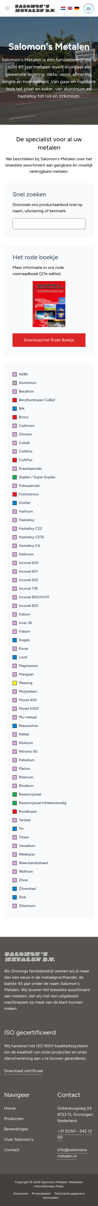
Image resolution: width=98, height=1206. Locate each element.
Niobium (23, 743)
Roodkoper (25, 811)
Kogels (21, 640)
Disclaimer (21, 1193)
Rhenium (23, 777)
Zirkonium (24, 906)
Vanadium (24, 846)
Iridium (21, 631)
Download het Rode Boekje (49, 339)
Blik (19, 408)
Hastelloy (23, 520)
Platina (21, 768)
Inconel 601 (25, 571)
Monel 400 (25, 700)
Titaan (21, 837)
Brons (20, 417)
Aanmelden (51, 1198)
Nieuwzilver (25, 726)
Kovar (20, 648)
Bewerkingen (16, 1129)
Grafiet (21, 503)
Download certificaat (23, 1070)
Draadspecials (27, 468)
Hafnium (23, 511)
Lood (20, 657)
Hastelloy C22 (27, 528)
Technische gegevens (69, 1193)
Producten (14, 1118)
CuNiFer (22, 460)
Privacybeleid (41, 1193)
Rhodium (23, 786)
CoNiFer (23, 451)
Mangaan (23, 674)
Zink (19, 897)
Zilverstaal (24, 888)
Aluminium (24, 383)
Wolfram (23, 871)
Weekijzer (24, 854)
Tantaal (22, 820)
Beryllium (23, 391)
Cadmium (24, 425)
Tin (18, 828)
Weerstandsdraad (30, 863)
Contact (12, 1149)
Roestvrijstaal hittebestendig (39, 803)
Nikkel (21, 734)
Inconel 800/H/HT (31, 597)
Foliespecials (26, 485)
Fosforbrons (26, 494)
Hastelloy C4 (26, 546)
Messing (22, 683)
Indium (21, 614)
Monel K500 (26, 708)
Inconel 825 (25, 606)
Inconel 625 (25, 580)
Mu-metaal (25, 717)
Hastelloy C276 (28, 537)
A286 (20, 374)
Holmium (23, 554)
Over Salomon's (18, 1139)
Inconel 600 (26, 563)
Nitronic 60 (25, 751)
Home (10, 1108)
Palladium (23, 760)
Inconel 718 (25, 588)
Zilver (20, 880)
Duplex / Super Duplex (34, 477)
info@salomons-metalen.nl (72, 1152)
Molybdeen (25, 691)
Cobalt (21, 443)
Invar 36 (22, 623)
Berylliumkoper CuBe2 (34, 400)
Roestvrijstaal (27, 794)
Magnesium (25, 666)
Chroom (22, 434)
